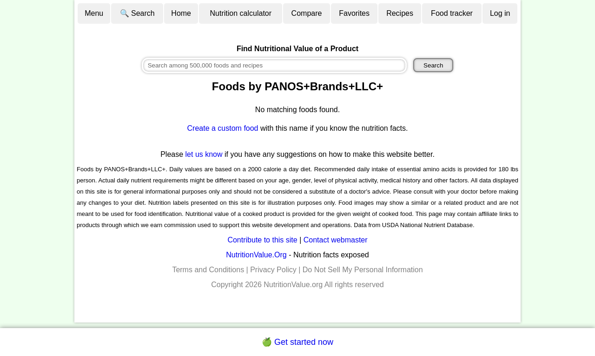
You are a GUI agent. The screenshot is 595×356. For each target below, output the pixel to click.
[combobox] (274, 65)
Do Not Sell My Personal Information (363, 270)
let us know (204, 154)
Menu (94, 13)
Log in (500, 13)
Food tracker (452, 13)
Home (181, 13)
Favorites (354, 13)
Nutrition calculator (241, 13)
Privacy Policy (273, 270)
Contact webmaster (336, 240)
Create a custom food (222, 128)
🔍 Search (137, 13)
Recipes (399, 13)
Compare (306, 13)
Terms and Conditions (208, 270)
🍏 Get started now (297, 342)
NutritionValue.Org (256, 255)
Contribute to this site (262, 240)
